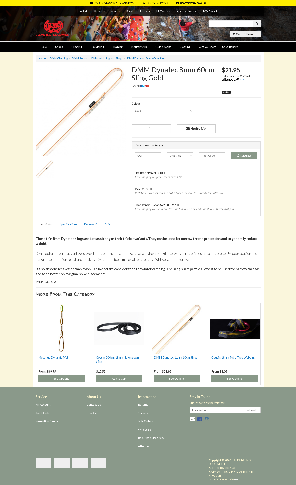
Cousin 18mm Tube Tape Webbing (233, 357)
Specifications (68, 224)
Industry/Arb (140, 46)
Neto (236, 479)
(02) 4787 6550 (155, 3)
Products (83, 11)
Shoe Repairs (231, 46)
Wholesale (144, 429)
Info (242, 79)
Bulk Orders (145, 421)
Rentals (130, 11)
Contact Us (99, 11)
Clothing (186, 46)
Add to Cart (119, 378)
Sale (45, 46)
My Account (43, 404)
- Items (243, 34)
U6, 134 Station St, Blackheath (112, 3)
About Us (115, 11)
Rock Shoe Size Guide (151, 437)
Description (46, 224)
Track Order (43, 413)
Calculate (244, 155)
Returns (143, 404)
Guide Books (164, 46)
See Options (61, 378)
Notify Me (196, 128)
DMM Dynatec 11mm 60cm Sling (175, 357)
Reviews (97, 224)
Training (119, 46)
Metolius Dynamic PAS (53, 357)
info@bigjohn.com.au (191, 3)
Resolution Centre (47, 421)
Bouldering (99, 46)
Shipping (143, 413)
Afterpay (143, 446)
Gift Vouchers (163, 11)
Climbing (78, 46)
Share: (142, 85)
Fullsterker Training (186, 11)
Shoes (60, 46)
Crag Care (93, 413)
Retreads (145, 11)
